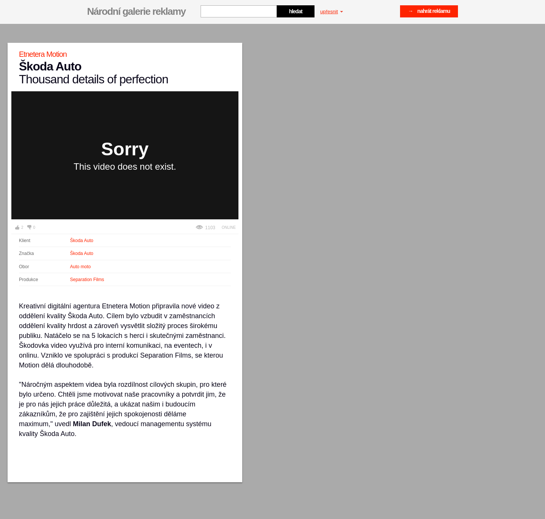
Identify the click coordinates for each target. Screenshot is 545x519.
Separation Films (87, 279)
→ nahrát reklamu (429, 11)
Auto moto (80, 266)
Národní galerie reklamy (136, 11)
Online (229, 227)
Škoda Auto (81, 240)
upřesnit (331, 11)
